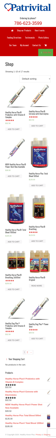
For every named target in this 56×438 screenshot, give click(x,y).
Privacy (38, 435)
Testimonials (30, 37)
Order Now (47, 52)
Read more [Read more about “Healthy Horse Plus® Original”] (36, 286)
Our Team (13, 45)
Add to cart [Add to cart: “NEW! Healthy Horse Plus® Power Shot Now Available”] (13, 176)
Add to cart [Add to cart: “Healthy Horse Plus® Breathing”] (37, 241)
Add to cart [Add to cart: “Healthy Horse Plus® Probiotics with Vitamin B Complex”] (13, 129)
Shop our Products (24, 30)
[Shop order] (35, 78)
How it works (40, 30)
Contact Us (36, 45)
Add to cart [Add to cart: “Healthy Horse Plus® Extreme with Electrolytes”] (37, 126)
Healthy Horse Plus (28, 7)
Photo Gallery (43, 37)
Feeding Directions (14, 37)
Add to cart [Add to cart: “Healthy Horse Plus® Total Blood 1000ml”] (13, 242)
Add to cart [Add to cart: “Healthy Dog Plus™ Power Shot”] (37, 339)
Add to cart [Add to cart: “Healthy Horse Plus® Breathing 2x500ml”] (13, 289)
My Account (24, 45)
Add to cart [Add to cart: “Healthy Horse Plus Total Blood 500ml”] (37, 185)
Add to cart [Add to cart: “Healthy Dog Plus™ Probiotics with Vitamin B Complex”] (13, 340)
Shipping (46, 435)
